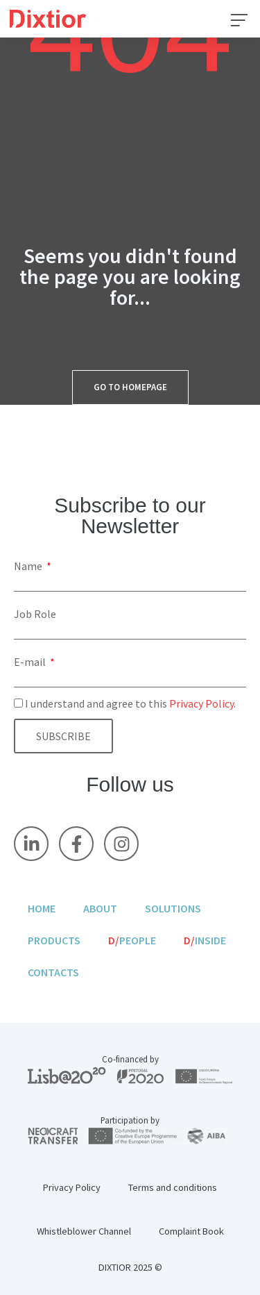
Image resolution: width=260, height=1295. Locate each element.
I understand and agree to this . (130, 703)
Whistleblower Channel (84, 1231)
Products (54, 940)
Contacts (53, 972)
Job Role (35, 614)
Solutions (173, 908)
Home (41, 908)
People (132, 940)
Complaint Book (191, 1231)
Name (29, 566)
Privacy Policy (201, 703)
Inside (205, 940)
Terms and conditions (172, 1187)
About (100, 908)
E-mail (31, 662)
